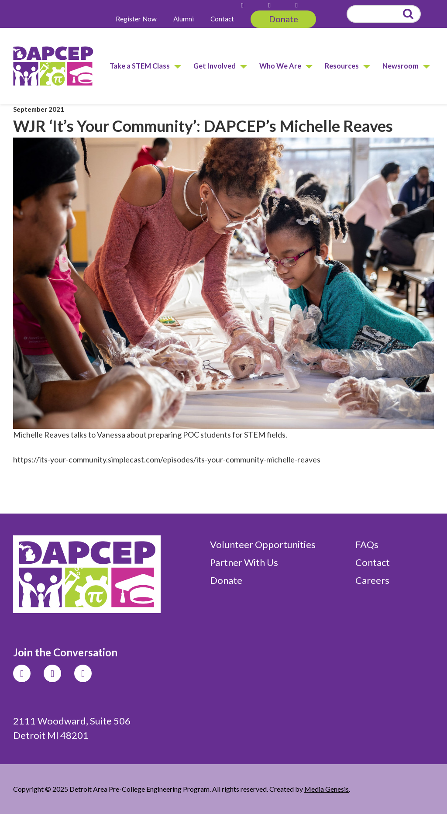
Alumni (183, 19)
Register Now (136, 19)
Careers (372, 580)
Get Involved (214, 66)
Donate (283, 19)
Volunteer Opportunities (263, 544)
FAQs (366, 544)
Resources (342, 66)
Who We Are (280, 66)
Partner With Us (244, 562)
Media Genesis (326, 789)
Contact (222, 19)
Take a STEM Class (140, 66)
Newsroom (400, 66)
